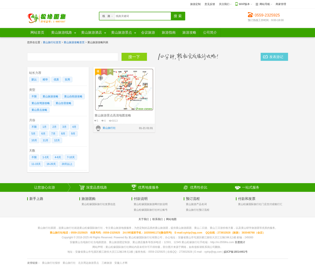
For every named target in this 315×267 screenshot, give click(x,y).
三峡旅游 (107, 262)
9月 (73, 133)
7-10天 (71, 157)
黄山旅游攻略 (50, 96)
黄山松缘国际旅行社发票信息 (98, 204)
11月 (45, 140)
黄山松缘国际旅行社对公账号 (151, 209)
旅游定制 (195, 4)
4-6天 (58, 157)
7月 (53, 133)
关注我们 (224, 4)
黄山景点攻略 (39, 109)
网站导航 (265, 4)
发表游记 (276, 57)
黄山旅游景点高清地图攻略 (113, 115)
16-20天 (51, 164)
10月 (34, 140)
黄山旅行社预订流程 (197, 209)
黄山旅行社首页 (52, 42)
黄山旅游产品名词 (196, 204)
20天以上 (67, 164)
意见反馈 (210, 4)
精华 (45, 79)
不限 (34, 96)
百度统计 (240, 242)
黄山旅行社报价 (51, 262)
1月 (45, 126)
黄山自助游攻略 (73, 96)
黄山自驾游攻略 (41, 103)
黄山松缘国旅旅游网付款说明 (151, 204)
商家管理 (281, 4)
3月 (64, 126)
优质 (56, 79)
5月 (34, 133)
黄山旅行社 (69, 262)
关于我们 (143, 219)
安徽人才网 (120, 262)
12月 (57, 140)
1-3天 (46, 157)
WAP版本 (244, 4)
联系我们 (157, 219)
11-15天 (36, 164)
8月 (63, 133)
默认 (34, 79)
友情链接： (33, 262)
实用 (67, 79)
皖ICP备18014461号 (236, 251)
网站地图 (171, 219)
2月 (54, 126)
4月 (74, 126)
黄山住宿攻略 (63, 103)
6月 (43, 133)
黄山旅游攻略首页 (74, 42)
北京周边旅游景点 (88, 262)
